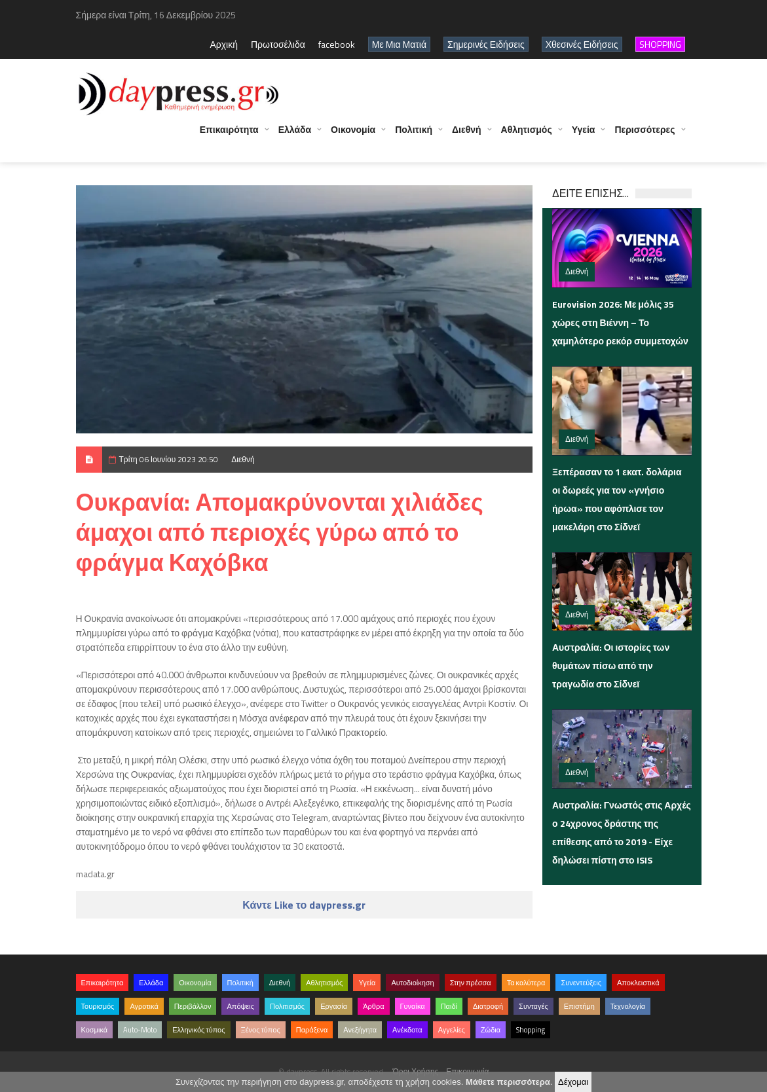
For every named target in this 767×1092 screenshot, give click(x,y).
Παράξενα (312, 1030)
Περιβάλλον (193, 1006)
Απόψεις (240, 1006)
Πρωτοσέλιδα (278, 44)
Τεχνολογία (627, 1006)
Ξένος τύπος (260, 1030)
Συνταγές (533, 1006)
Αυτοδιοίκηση (412, 982)
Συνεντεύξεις (581, 982)
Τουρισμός (98, 1006)
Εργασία (333, 1006)
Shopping (530, 1030)
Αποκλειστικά (638, 982)
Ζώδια (490, 1030)
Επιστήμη (579, 1006)
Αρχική (224, 44)
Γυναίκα (412, 1006)
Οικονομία (353, 136)
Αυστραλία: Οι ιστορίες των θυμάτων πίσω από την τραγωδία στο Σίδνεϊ (610, 665)
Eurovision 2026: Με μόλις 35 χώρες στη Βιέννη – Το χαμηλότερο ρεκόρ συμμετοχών (620, 322)
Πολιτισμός (287, 1006)
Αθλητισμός (526, 136)
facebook (336, 44)
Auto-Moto (140, 1030)
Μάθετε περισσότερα (508, 1082)
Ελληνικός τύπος (198, 1030)
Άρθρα (373, 1006)
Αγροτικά (144, 1006)
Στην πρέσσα (470, 982)
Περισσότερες (644, 136)
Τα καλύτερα (526, 982)
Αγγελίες (451, 1030)
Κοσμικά (94, 1030)
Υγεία (583, 136)
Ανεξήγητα (360, 1030)
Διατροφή (488, 1006)
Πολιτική (413, 136)
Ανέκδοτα (407, 1030)
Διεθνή (466, 136)
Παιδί (449, 1006)
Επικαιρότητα (229, 136)
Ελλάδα (294, 136)
